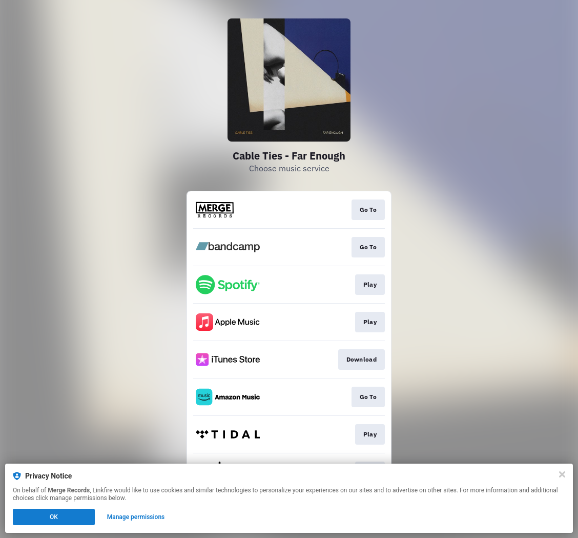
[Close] (562, 474)
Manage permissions (136, 517)
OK (54, 517)
